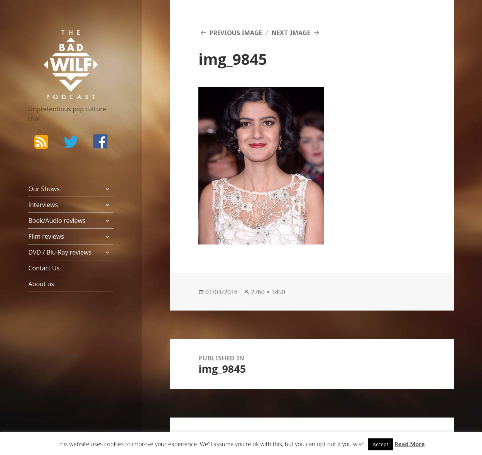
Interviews (43, 204)
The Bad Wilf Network (61, 41)
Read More (409, 444)
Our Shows (43, 189)
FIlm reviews (46, 236)
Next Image (291, 33)
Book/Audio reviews (56, 220)
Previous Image (236, 33)
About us (41, 284)
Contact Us (43, 268)
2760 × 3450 (268, 292)
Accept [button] (381, 444)
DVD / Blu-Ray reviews (59, 252)
